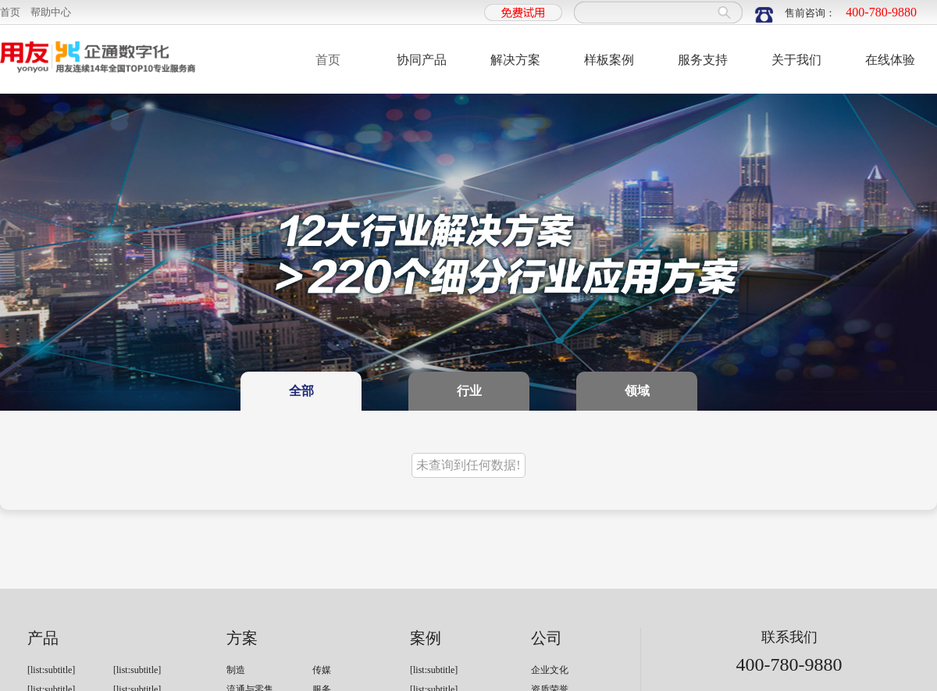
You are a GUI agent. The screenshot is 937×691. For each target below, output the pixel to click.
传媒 (321, 669)
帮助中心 (50, 12)
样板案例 (609, 59)
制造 (235, 669)
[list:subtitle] (51, 669)
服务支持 (703, 59)
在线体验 (890, 59)
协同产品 (422, 59)
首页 (10, 12)
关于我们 (796, 59)
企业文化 (549, 669)
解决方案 (515, 59)
